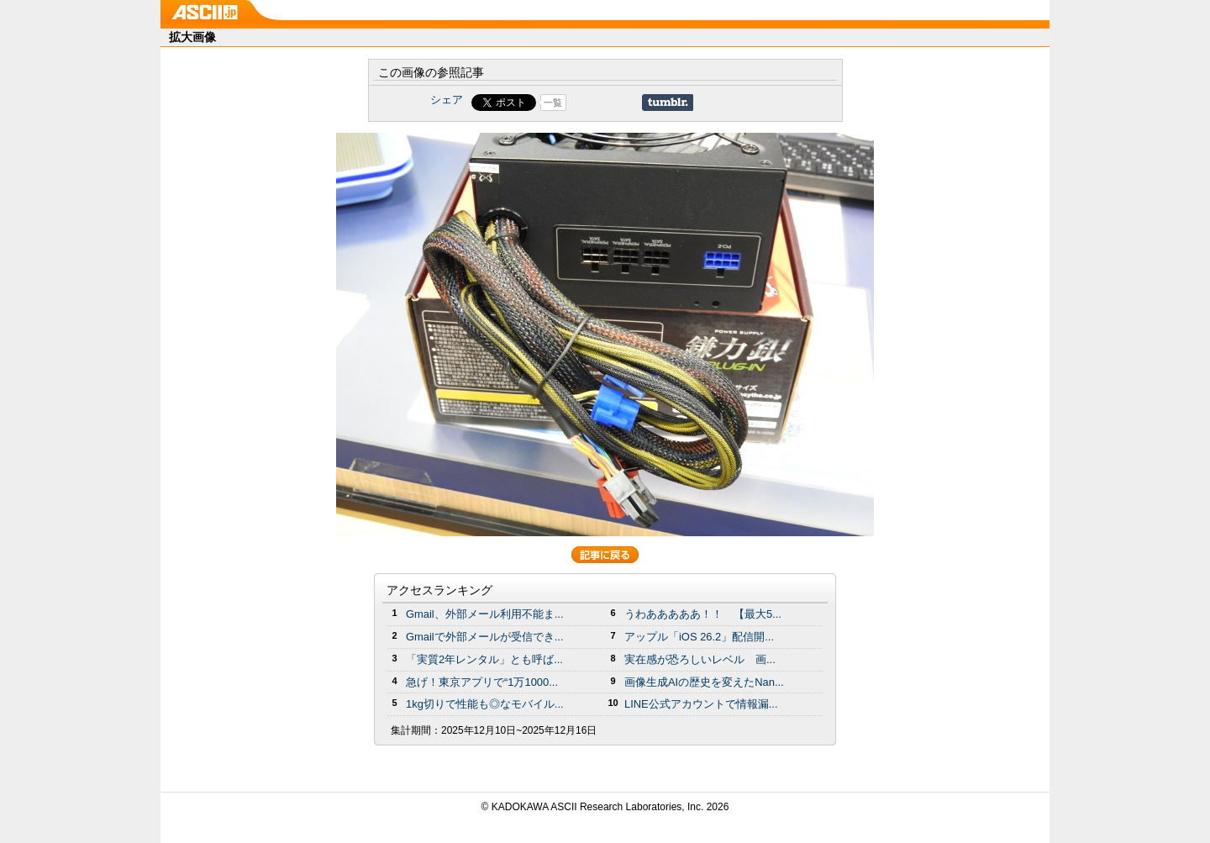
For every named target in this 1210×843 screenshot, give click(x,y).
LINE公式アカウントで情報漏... (701, 704)
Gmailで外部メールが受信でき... (485, 636)
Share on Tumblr (667, 102)
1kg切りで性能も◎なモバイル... (485, 704)
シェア (446, 99)
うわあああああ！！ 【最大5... (702, 614)
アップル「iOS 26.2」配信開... (699, 636)
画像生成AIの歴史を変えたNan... (704, 682)
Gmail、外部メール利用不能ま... (485, 614)
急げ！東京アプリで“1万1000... (482, 682)
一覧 (553, 102)
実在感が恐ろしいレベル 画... (700, 659)
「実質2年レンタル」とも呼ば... (484, 659)
